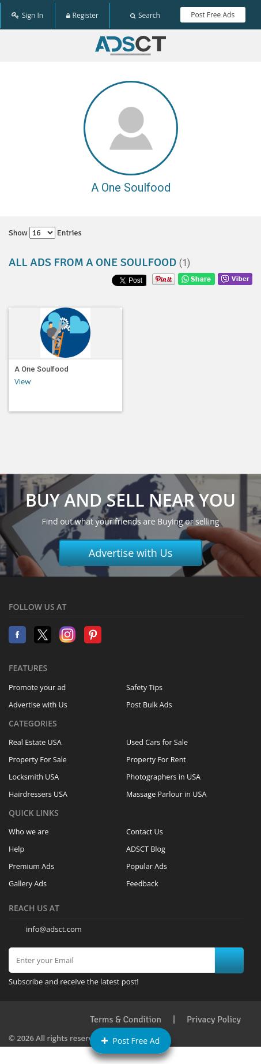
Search (145, 13)
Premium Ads (31, 863)
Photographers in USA (163, 773)
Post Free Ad (130, 1040)
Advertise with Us (131, 549)
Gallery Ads (28, 880)
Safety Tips (144, 683)
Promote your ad (37, 683)
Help (16, 846)
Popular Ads (146, 863)
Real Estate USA (35, 739)
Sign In (27, 13)
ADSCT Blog (145, 846)
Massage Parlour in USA (166, 791)
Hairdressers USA (38, 791)
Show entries (45, 229)
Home (130, 42)
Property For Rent (156, 756)
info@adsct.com (54, 925)
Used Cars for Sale (157, 739)
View (22, 378)
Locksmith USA (34, 773)
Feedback (142, 880)
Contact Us (144, 828)
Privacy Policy (214, 1015)
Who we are (29, 828)
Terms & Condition (125, 1015)
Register (82, 13)
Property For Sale (38, 756)
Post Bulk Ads (149, 701)
